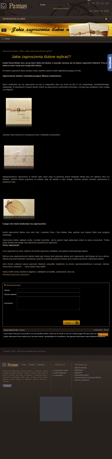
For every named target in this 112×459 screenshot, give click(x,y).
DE (107, 3)
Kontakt (31, 365)
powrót (3, 30)
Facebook (41, 365)
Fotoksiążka (59, 375)
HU (102, 3)
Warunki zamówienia (82, 380)
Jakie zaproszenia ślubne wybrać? (38, 51)
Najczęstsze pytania (82, 375)
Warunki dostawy (81, 368)
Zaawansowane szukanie (61, 8)
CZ (97, 3)
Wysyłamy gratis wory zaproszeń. (16, 274)
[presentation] (37, 315)
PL (89, 3)
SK (93, 3)
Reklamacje (79, 370)
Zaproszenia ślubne (10, 51)
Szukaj (7, 39)
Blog (21, 51)
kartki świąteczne (60, 373)
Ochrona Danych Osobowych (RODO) (88, 377)
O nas (24, 365)
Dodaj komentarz (14, 285)
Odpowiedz (103, 334)
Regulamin (78, 373)
